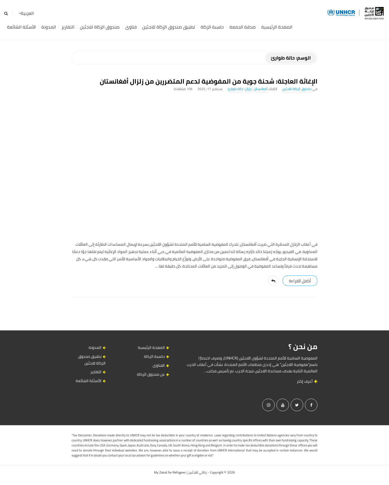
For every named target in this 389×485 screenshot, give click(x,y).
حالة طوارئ (235, 89)
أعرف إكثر (307, 381)
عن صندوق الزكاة (151, 374)
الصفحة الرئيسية (276, 27)
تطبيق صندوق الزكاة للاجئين (168, 27)
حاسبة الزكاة (212, 27)
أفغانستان (260, 89)
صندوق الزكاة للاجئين (100, 27)
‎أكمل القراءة (300, 281)
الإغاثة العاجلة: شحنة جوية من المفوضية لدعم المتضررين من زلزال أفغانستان (208, 81)
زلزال (248, 89)
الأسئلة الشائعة (21, 27)
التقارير (67, 27)
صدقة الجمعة (242, 27)
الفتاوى (159, 365)
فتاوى (131, 27)
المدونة (48, 27)
